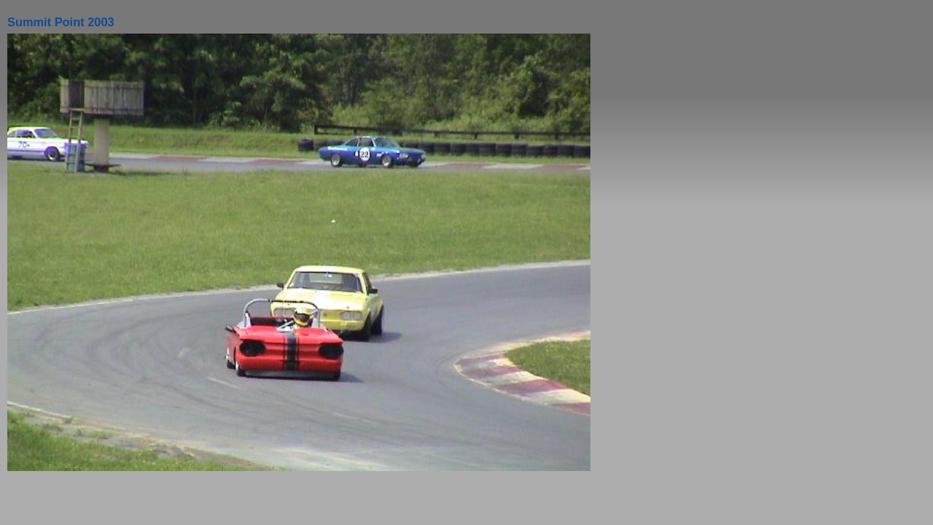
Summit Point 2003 (60, 21)
